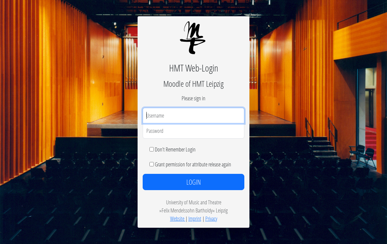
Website (177, 218)
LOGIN (193, 182)
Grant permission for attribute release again (193, 164)
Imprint (194, 218)
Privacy (211, 218)
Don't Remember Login (175, 149)
